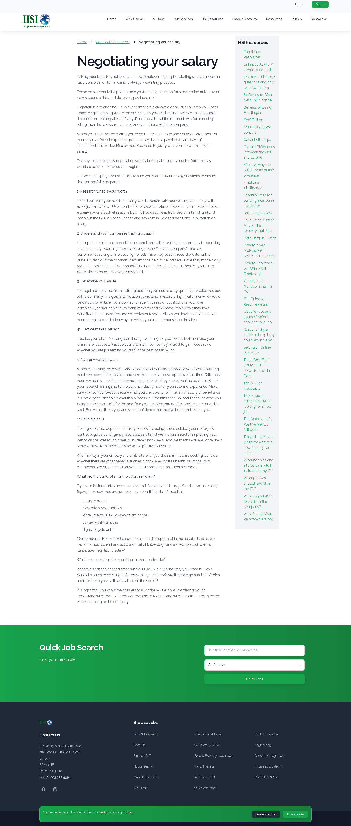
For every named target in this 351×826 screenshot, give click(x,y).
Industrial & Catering (269, 766)
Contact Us (319, 19)
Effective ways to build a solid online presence (259, 170)
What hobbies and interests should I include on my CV (258, 465)
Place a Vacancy (244, 19)
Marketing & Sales (146, 777)
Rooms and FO (204, 777)
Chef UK (139, 745)
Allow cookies (295, 814)
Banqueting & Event (208, 734)
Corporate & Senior (207, 745)
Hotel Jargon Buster (260, 238)
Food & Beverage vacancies (213, 756)
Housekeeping (143, 766)
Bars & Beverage (145, 734)
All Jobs (159, 19)
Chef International (267, 734)
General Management (270, 756)
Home (111, 19)
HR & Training (204, 766)
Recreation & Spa (266, 777)
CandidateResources (113, 42)
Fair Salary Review (258, 213)
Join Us (296, 19)
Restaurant (141, 788)
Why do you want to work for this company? (258, 501)
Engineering (263, 745)
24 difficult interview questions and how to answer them (259, 82)
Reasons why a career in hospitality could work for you (259, 334)
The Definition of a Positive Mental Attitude (258, 424)
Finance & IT (142, 756)
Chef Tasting (253, 120)
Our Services (183, 19)
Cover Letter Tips (257, 139)
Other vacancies (205, 788)
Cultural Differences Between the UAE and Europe (259, 152)
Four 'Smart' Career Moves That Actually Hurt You (259, 225)
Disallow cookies (266, 814)
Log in (299, 4)
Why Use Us (134, 19)
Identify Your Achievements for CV (258, 286)
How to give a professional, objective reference (259, 250)
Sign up (320, 4)
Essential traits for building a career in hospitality (259, 200)
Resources (274, 19)
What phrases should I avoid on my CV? (257, 483)
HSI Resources (212, 19)
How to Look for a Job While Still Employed (258, 268)
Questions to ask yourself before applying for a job (258, 316)
